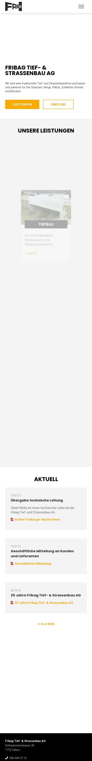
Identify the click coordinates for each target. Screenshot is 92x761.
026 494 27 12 (18, 758)
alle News (48, 624)
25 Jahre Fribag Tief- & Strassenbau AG (46, 595)
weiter (32, 269)
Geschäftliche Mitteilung (33, 563)
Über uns (58, 104)
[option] (46, 28)
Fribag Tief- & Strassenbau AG (13, 6)
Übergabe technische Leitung (37, 500)
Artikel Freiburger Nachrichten (37, 519)
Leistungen (22, 104)
